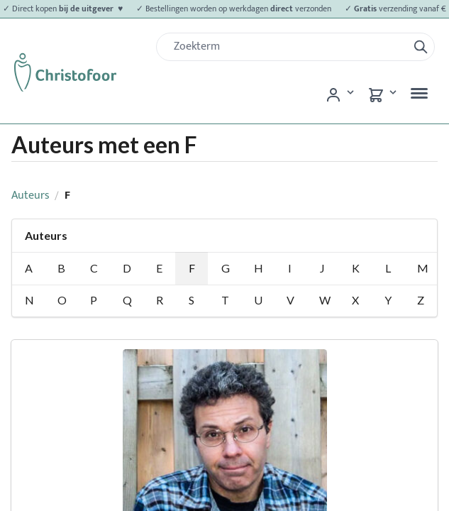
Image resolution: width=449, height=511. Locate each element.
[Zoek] (287, 47)
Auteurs (30, 195)
